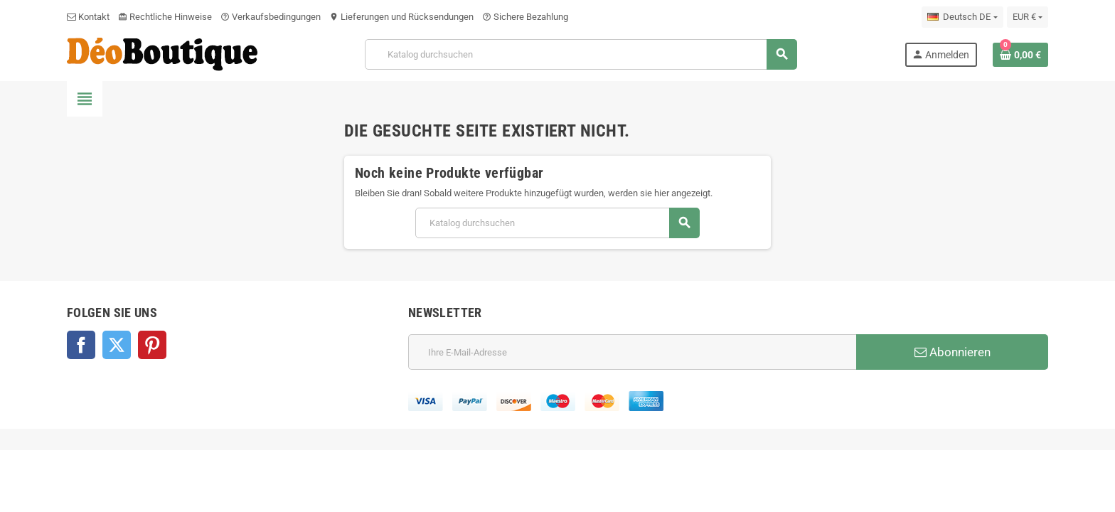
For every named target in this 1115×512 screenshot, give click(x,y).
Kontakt (88, 16)
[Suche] (580, 54)
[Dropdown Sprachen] (962, 17)
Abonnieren (952, 352)
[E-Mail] (632, 352)
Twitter (116, 345)
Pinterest (152, 345)
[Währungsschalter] (1027, 17)
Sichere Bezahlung (525, 16)
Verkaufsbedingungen (270, 16)
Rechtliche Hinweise (165, 16)
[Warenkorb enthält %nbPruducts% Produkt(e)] (1020, 55)
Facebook (81, 345)
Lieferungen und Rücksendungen (401, 16)
